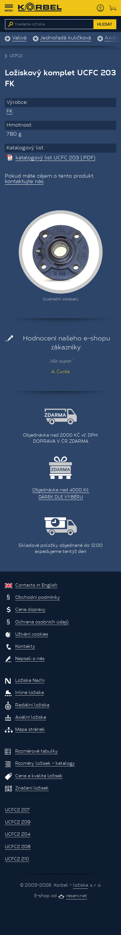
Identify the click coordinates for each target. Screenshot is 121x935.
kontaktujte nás (24, 181)
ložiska (80, 885)
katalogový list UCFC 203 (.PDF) (55, 158)
